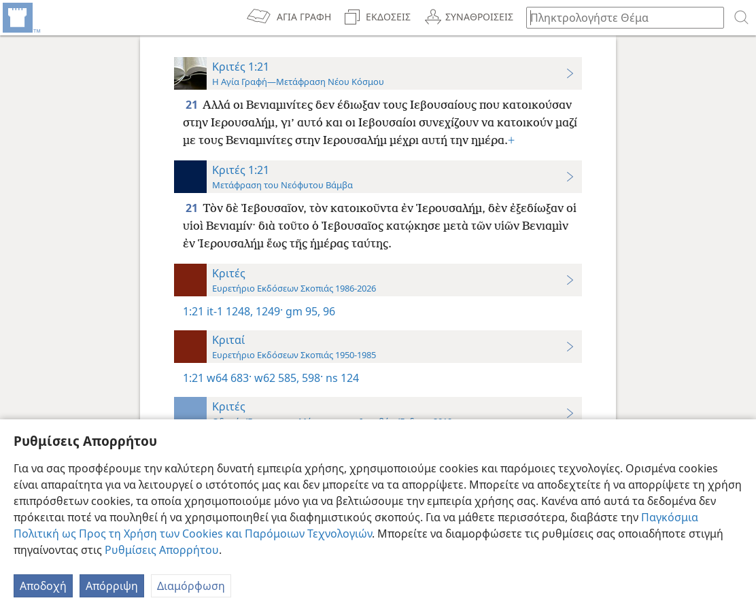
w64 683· (229, 377)
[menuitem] (20, 18)
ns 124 (341, 377)
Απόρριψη (112, 585)
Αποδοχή (43, 585)
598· (311, 377)
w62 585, (275, 377)
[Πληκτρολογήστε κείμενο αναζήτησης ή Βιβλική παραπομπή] (618, 17)
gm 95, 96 (309, 311)
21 (193, 104)
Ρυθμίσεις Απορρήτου (162, 549)
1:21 (193, 311)
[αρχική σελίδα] (20, 18)
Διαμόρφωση (191, 585)
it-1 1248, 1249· (245, 311)
